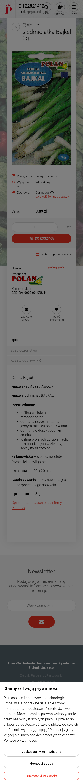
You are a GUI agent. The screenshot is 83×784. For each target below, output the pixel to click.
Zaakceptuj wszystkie (41, 775)
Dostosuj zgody (41, 763)
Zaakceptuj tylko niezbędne (41, 751)
